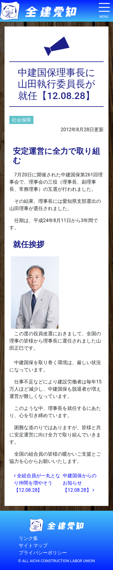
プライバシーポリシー (43, 553)
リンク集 (28, 538)
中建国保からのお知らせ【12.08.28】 (79, 483)
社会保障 (21, 120)
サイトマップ (33, 545)
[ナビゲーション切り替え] (104, 10)
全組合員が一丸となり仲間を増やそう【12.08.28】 (37, 483)
